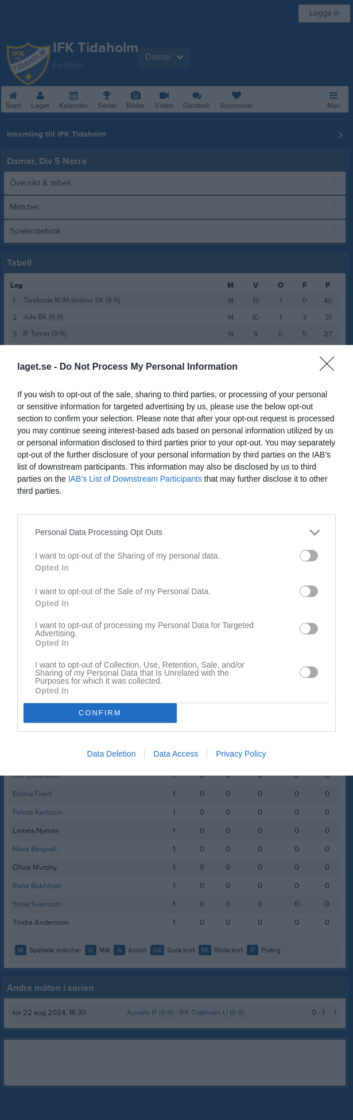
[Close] (331, 367)
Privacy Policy (241, 753)
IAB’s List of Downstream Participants (135, 478)
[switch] (309, 555)
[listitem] (176, 532)
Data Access (175, 753)
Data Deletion (111, 753)
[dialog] (176, 560)
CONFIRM (100, 712)
